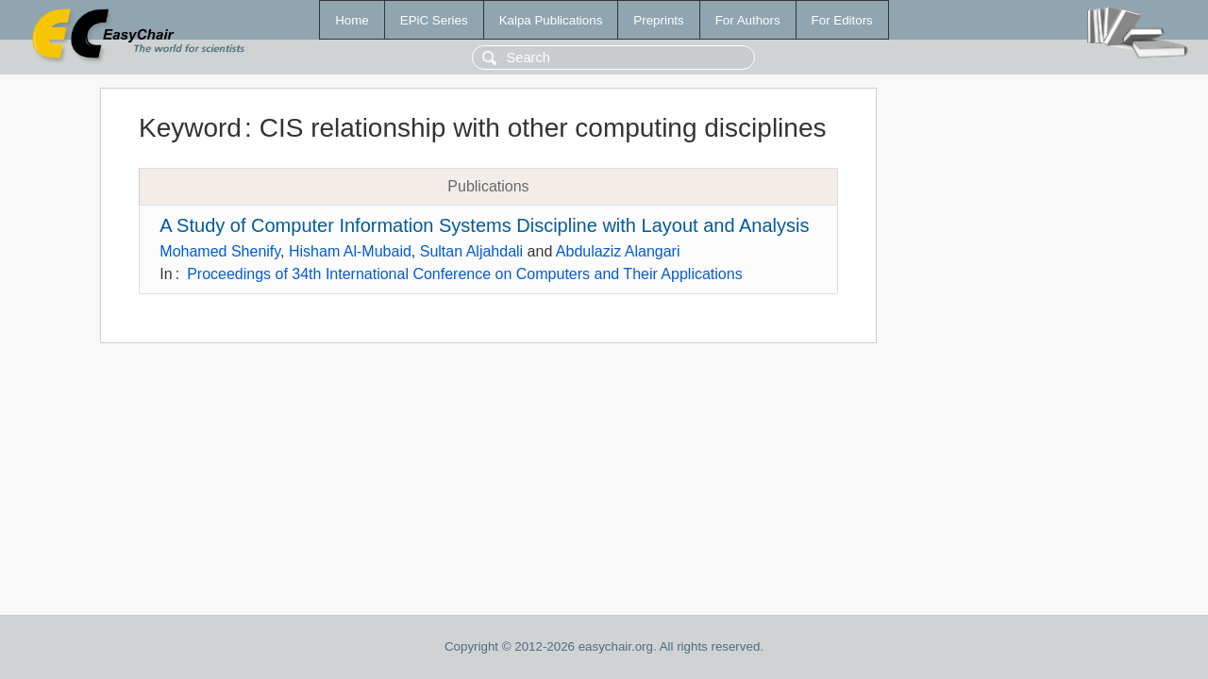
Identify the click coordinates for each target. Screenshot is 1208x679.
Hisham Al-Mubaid (350, 251)
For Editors (842, 20)
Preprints (658, 20)
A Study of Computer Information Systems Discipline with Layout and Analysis (484, 225)
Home (352, 20)
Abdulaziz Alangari (618, 251)
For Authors (747, 20)
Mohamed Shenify (219, 251)
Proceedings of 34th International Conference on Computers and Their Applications (465, 274)
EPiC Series (434, 20)
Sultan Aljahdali (471, 251)
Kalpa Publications (551, 20)
